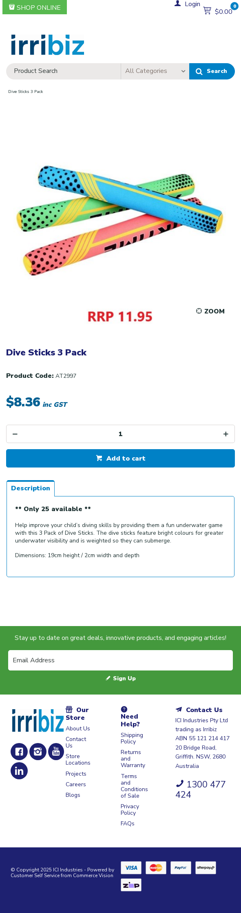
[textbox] (63, 71)
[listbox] (155, 71)
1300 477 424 (200, 789)
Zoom (214, 311)
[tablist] (120, 533)
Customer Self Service (35, 875)
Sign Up (124, 678)
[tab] (31, 488)
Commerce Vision (93, 875)
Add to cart (125, 458)
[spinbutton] (120, 434)
